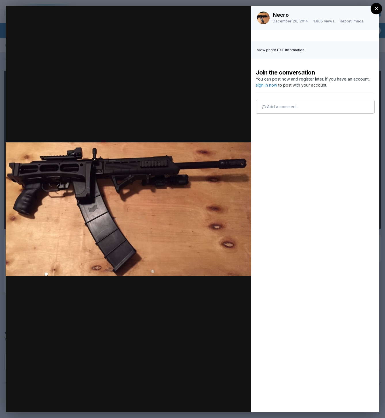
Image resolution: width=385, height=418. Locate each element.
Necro (281, 15)
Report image (352, 21)
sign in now (266, 85)
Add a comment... (280, 106)
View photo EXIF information (280, 50)
